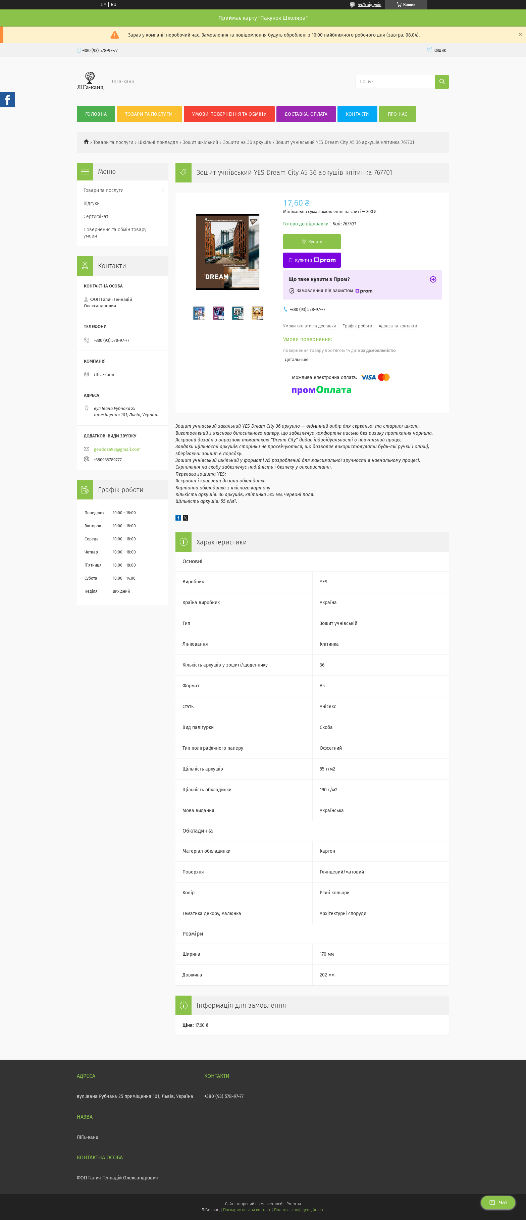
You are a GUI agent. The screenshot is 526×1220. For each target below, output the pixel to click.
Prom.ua (293, 1204)
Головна (96, 114)
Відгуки (92, 203)
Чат (498, 1203)
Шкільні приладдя (158, 142)
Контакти (357, 114)
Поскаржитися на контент (246, 1210)
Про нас (398, 114)
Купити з (315, 260)
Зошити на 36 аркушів (247, 142)
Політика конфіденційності (299, 1210)
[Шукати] (442, 82)
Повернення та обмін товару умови (115, 233)
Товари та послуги (148, 114)
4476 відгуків (369, 4)
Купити (315, 241)
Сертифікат (96, 216)
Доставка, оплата (306, 114)
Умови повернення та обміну (229, 114)
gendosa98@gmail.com (117, 449)
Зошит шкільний (200, 142)
